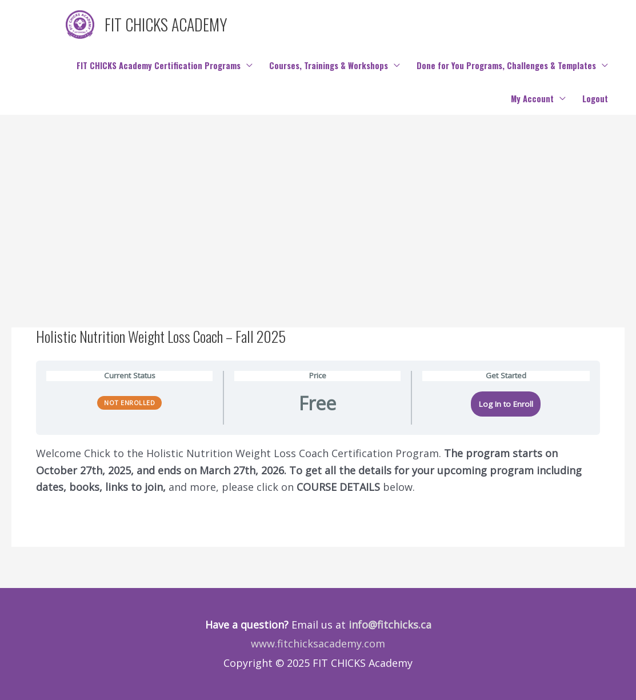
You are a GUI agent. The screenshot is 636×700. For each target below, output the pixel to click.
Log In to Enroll (506, 404)
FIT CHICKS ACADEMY (166, 24)
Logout (595, 99)
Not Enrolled (129, 402)
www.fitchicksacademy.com (318, 643)
